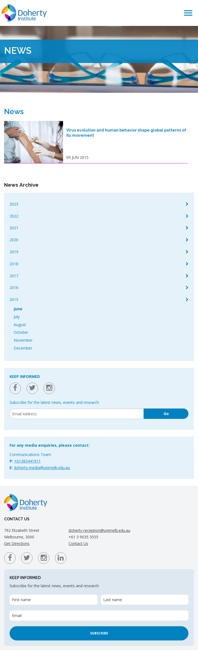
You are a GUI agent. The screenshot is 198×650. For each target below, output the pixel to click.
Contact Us (78, 543)
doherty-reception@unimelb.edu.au (99, 530)
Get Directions (16, 543)
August (20, 324)
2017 (14, 275)
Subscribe (99, 633)
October (21, 332)
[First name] (53, 600)
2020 (14, 239)
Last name (112, 599)
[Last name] (145, 600)
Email (17, 615)
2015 (14, 299)
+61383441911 (27, 461)
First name (21, 599)
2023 (14, 204)
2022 (14, 216)
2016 (14, 287)
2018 (14, 263)
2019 (14, 251)
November (23, 340)
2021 (14, 227)
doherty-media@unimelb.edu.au (42, 467)
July (17, 316)
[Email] (77, 414)
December (23, 348)
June (18, 308)
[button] (188, 12)
